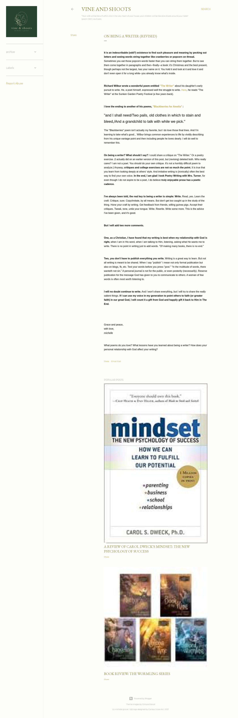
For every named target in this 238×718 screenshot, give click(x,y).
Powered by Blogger (140, 698)
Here (184, 90)
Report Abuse (14, 83)
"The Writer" (167, 86)
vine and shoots (106, 9)
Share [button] (74, 35)
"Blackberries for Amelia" (167, 106)
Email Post (116, 361)
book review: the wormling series (137, 673)
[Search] (206, 9)
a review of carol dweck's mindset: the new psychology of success (147, 549)
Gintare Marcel (148, 704)
